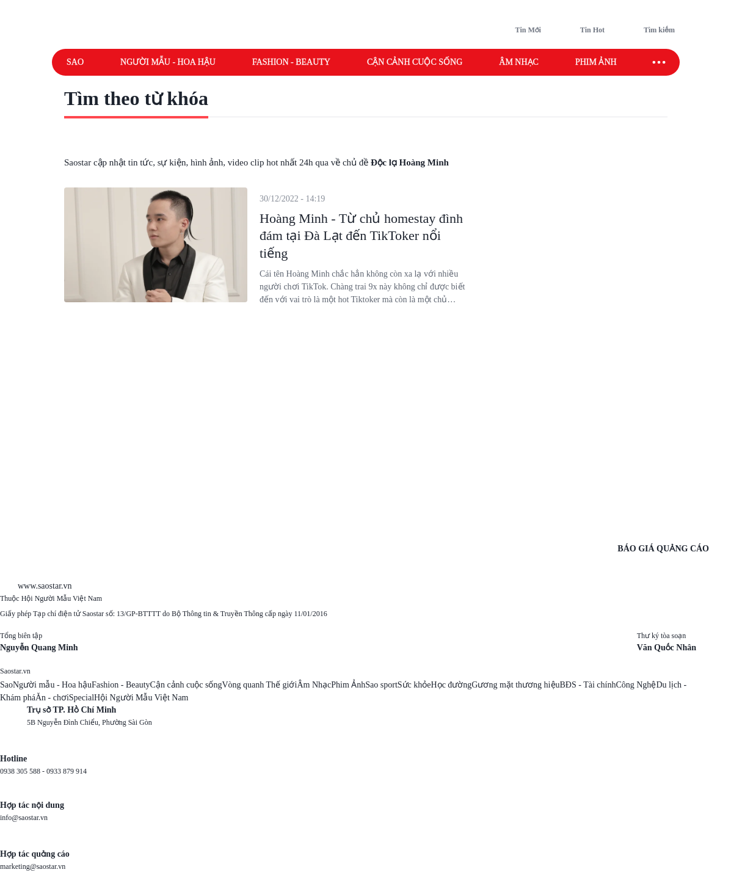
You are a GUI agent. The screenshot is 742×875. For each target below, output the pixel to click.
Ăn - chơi (52, 697)
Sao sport (381, 684)
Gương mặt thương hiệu (515, 684)
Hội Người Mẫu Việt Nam (141, 697)
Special (81, 697)
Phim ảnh (596, 62)
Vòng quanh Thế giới (259, 684)
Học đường (451, 684)
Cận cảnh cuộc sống (414, 62)
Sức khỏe (414, 684)
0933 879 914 (66, 771)
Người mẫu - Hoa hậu (168, 62)
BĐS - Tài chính (588, 684)
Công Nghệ (636, 684)
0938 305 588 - (23, 771)
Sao (75, 62)
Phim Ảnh (348, 684)
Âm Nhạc (314, 684)
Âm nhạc (519, 62)
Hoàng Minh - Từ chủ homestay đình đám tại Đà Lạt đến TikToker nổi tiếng (361, 236)
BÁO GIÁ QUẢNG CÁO (663, 548)
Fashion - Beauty (291, 62)
